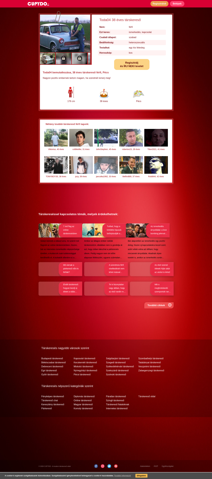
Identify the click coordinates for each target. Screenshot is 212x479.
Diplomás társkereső (84, 403)
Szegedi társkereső (116, 369)
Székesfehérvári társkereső (120, 373)
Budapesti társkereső (52, 365)
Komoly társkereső (83, 415)
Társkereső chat (49, 407)
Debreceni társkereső (52, 373)
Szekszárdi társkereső (117, 377)
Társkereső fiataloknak (117, 411)
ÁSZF (156, 473)
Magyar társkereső (83, 411)
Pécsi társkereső (82, 381)
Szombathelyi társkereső (151, 365)
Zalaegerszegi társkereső (151, 377)
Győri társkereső (49, 381)
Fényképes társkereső (52, 403)
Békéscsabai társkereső (53, 369)
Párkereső (46, 415)
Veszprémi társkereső (149, 373)
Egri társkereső (49, 377)
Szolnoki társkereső (116, 381)
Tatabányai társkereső (149, 369)
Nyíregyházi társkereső (85, 377)
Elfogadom (136, 476)
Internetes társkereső (117, 415)
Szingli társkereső (115, 407)
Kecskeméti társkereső (85, 369)
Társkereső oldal (146, 403)
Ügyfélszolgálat (167, 473)
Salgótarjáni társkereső (118, 365)
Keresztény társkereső (52, 411)
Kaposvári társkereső (84, 365)
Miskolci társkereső (83, 373)
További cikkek (160, 315)
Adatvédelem (145, 473)
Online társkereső (83, 407)
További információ (117, 476)
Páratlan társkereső (116, 403)
